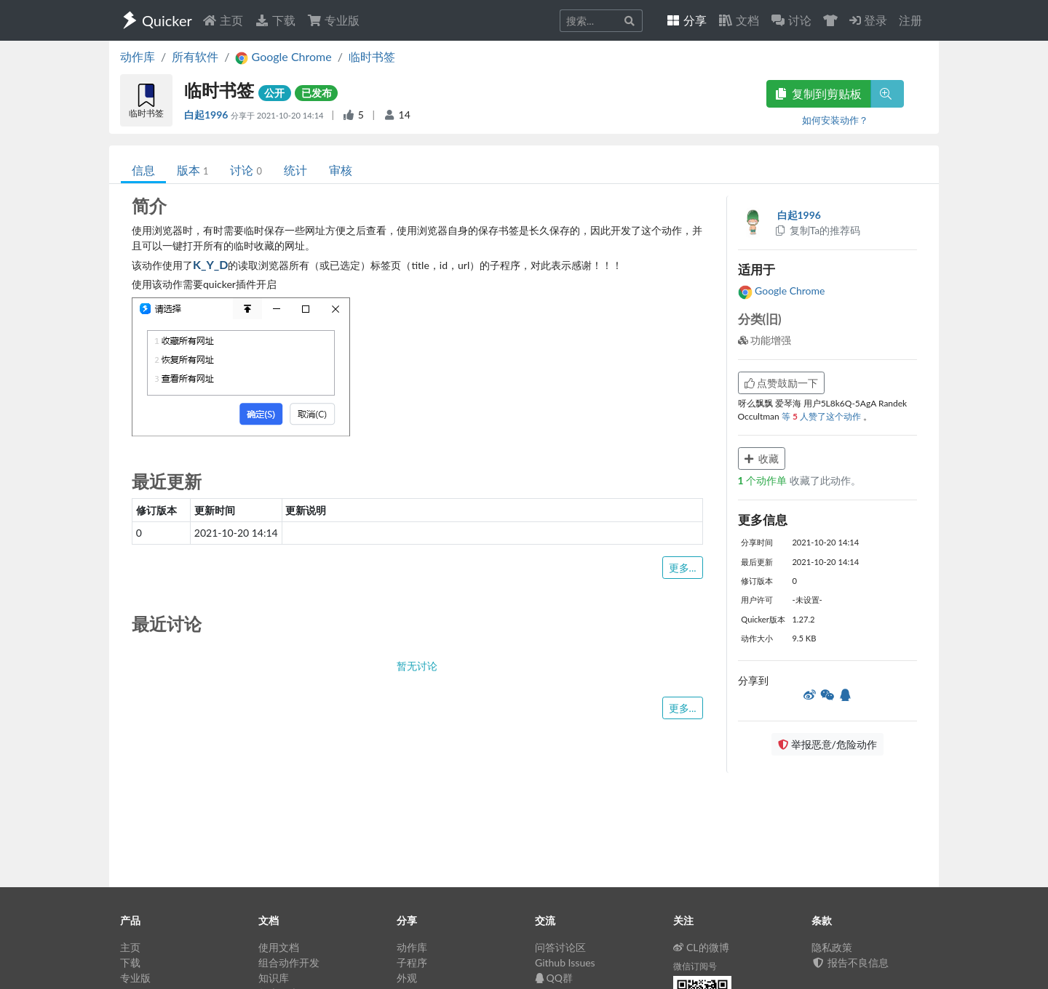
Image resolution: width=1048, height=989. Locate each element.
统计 (295, 170)
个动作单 (764, 480)
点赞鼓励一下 (782, 383)
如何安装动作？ (835, 120)
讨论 (245, 170)
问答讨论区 (560, 947)
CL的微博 (701, 947)
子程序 (412, 962)
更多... (682, 567)
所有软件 (195, 56)
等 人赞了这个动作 (822, 416)
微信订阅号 (695, 966)
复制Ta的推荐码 (817, 230)
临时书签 (372, 56)
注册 (910, 20)
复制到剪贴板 (819, 93)
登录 (868, 20)
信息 (143, 170)
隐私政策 (831, 947)
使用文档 (278, 947)
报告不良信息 (850, 962)
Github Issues (565, 962)
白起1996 (207, 114)
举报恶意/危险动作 (827, 744)
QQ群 (554, 978)
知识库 (273, 978)
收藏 (762, 458)
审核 (340, 170)
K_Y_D (210, 264)
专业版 (333, 20)
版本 (192, 170)
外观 (407, 978)
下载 (275, 20)
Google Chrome (781, 290)
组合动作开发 (288, 962)
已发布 (316, 93)
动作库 (137, 56)
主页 (222, 20)
